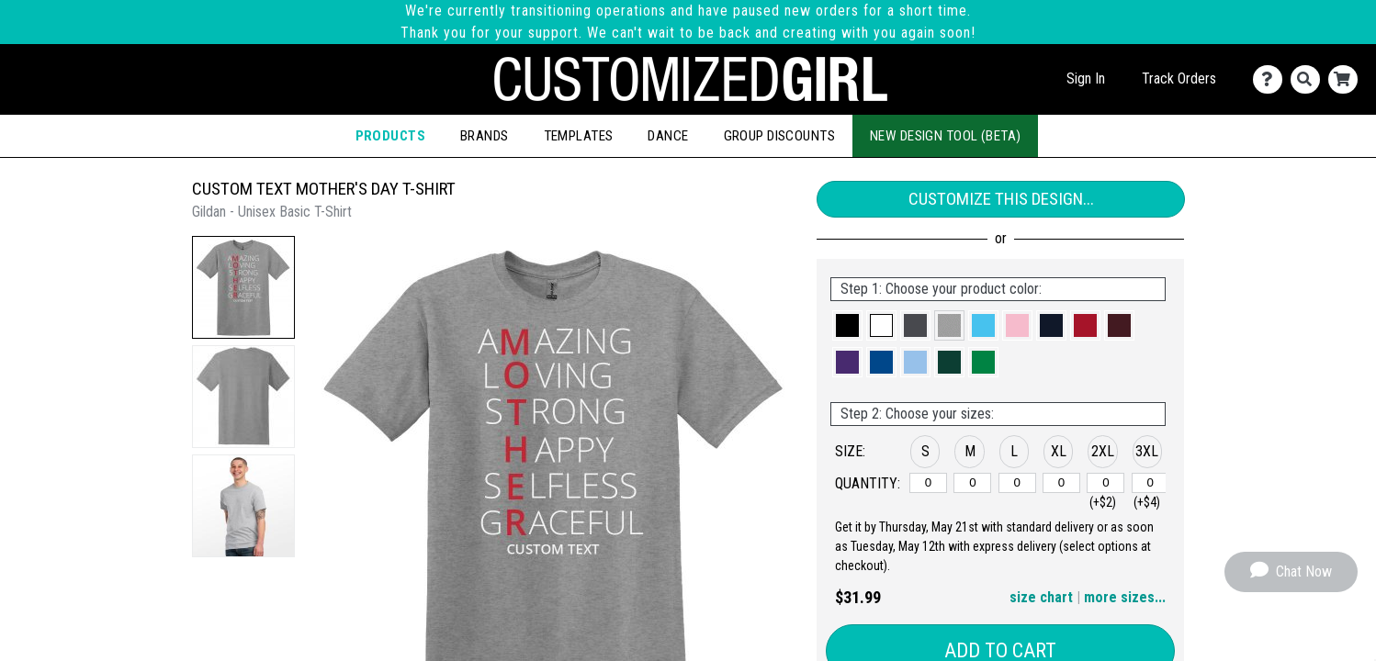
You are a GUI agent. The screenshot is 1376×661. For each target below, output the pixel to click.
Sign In (1085, 78)
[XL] (1061, 483)
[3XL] (1150, 483)
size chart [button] (1041, 597)
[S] (928, 483)
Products (390, 136)
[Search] (1309, 79)
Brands (484, 136)
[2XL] (1105, 483)
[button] (243, 287)
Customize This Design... (1001, 198)
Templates (579, 136)
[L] (1017, 483)
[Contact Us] (1272, 79)
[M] (972, 483)
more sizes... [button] (1125, 597)
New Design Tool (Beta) (945, 136)
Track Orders (1179, 78)
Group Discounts (779, 136)
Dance (668, 136)
